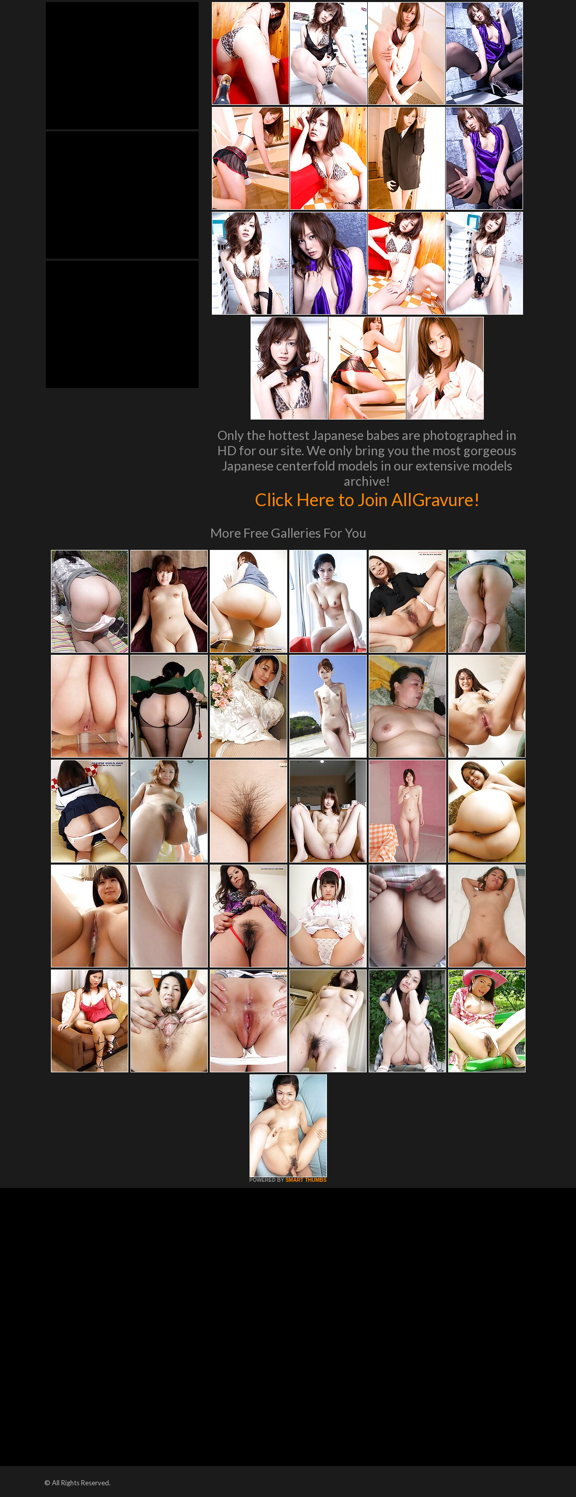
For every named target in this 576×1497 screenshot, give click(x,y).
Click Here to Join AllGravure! (367, 499)
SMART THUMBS (305, 1180)
